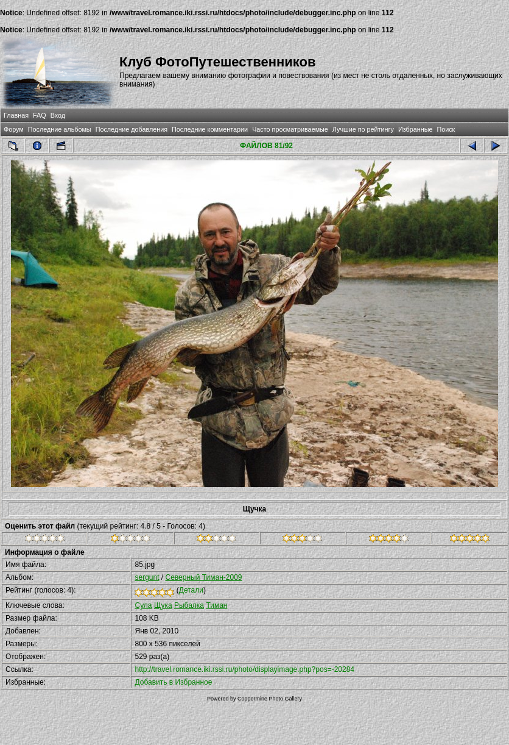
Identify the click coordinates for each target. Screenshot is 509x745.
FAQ (39, 115)
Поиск (446, 129)
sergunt (147, 577)
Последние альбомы (59, 129)
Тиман (216, 605)
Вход (58, 115)
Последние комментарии (210, 129)
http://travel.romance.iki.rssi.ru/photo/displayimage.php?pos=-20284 (244, 669)
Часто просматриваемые (290, 129)
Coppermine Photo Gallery (269, 699)
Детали (191, 590)
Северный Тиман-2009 (204, 577)
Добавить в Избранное (173, 682)
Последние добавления (131, 129)
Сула (143, 605)
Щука (163, 605)
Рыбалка (189, 605)
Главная (16, 115)
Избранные (415, 129)
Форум (14, 129)
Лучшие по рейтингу (363, 129)
